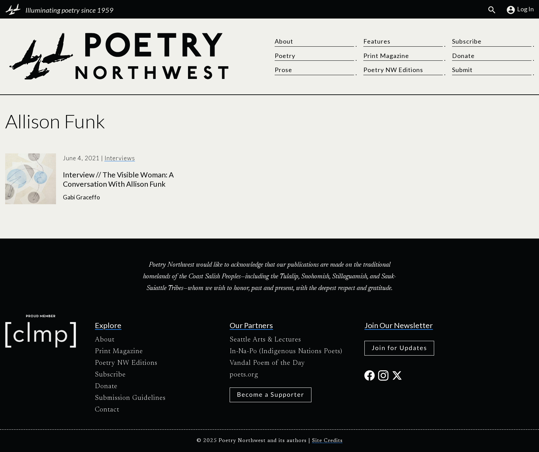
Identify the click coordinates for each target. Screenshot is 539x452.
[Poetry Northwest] (118, 56)
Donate (463, 55)
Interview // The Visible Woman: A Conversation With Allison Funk (118, 179)
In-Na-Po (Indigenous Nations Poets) (286, 351)
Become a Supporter (270, 394)
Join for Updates (399, 347)
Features (376, 41)
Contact (107, 409)
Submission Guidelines (130, 398)
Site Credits (327, 440)
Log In (520, 10)
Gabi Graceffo (81, 197)
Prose (283, 69)
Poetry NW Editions (393, 69)
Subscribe (467, 41)
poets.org (244, 374)
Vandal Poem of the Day (267, 363)
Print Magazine (386, 55)
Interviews (119, 158)
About (284, 41)
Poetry (285, 55)
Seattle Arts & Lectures (265, 339)
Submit (462, 69)
